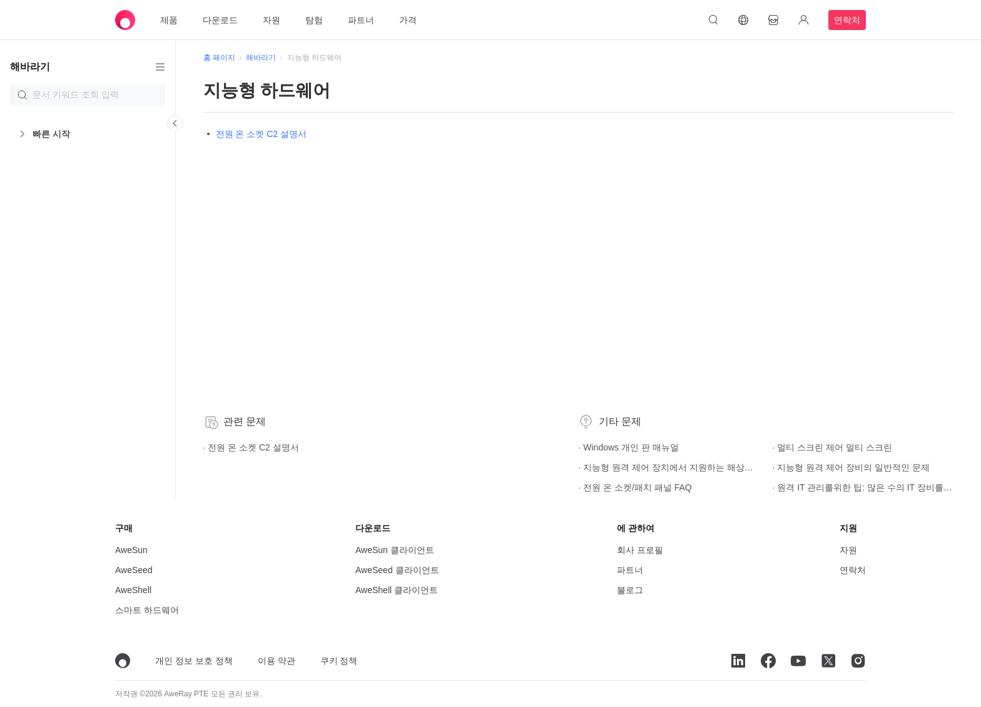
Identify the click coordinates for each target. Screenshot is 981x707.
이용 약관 (276, 661)
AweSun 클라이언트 (394, 550)
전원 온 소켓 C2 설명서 (258, 134)
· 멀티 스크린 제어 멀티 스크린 (702, 447)
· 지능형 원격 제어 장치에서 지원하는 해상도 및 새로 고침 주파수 (560, 467)
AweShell (133, 590)
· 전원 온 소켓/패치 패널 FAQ (547, 487)
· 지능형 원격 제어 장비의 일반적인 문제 (712, 467)
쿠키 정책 (339, 661)
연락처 (847, 20)
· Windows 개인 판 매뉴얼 (541, 447)
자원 (271, 20)
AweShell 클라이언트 (396, 590)
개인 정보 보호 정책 (194, 661)
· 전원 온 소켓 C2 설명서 (249, 447)
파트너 (361, 20)
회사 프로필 (640, 550)
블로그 (630, 590)
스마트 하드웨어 (147, 610)
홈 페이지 (217, 57)
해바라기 (259, 57)
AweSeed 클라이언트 (397, 570)
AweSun (131, 550)
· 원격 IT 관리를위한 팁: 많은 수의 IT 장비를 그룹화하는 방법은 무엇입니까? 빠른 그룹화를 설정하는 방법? (712, 487)
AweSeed (134, 570)
